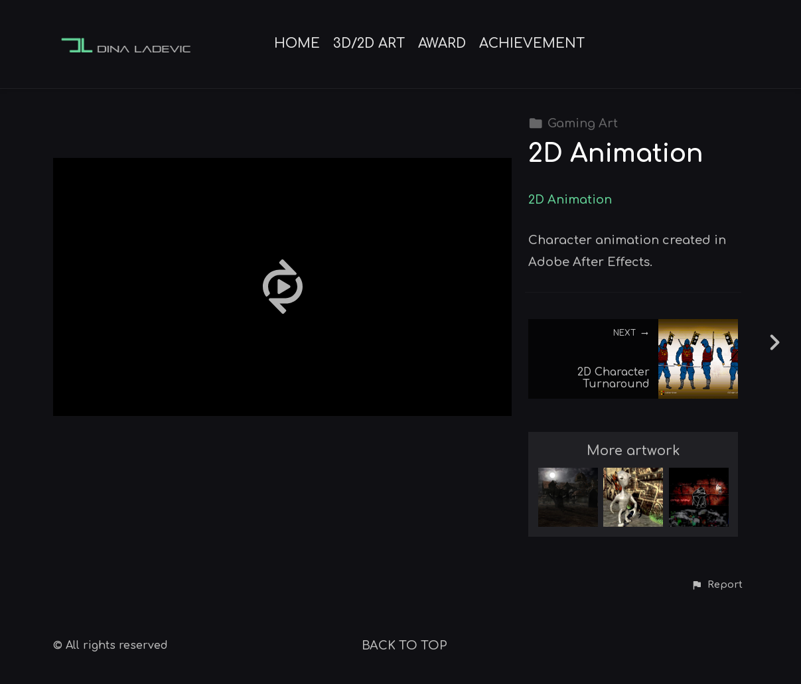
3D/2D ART (369, 43)
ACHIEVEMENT (532, 43)
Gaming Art (573, 123)
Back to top (404, 645)
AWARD (442, 43)
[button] (717, 585)
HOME (297, 43)
